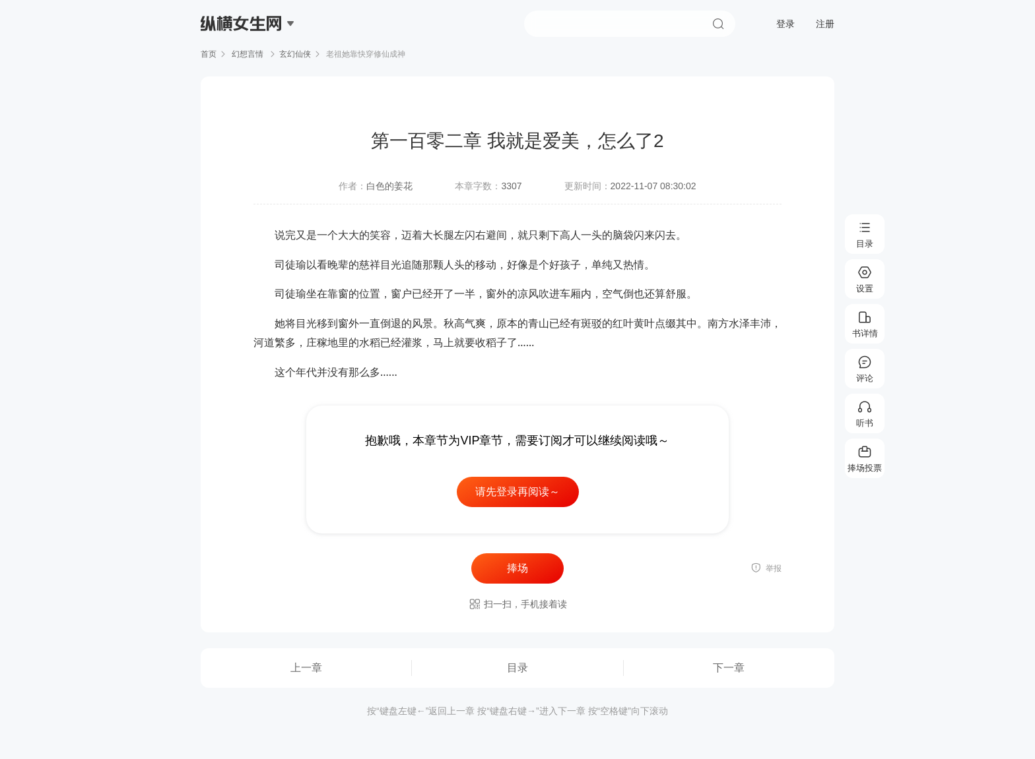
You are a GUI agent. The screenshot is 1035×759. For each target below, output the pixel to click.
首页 (209, 54)
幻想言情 (248, 54)
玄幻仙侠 (295, 54)
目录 (517, 667)
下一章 (729, 667)
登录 (785, 23)
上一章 (306, 667)
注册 (825, 23)
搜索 (718, 23)
